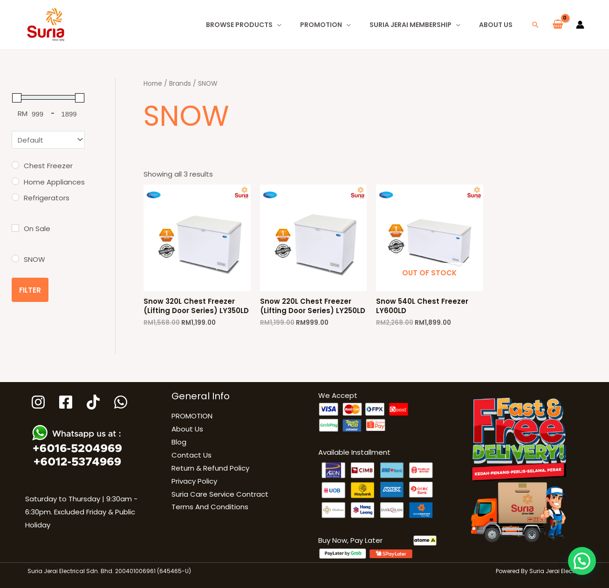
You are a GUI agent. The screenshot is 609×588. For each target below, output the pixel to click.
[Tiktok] (93, 402)
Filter (30, 290)
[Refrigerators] (15, 197)
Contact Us (191, 455)
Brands (180, 83)
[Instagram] (38, 402)
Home (153, 83)
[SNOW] (15, 258)
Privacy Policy (194, 481)
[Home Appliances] (15, 181)
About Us (496, 24)
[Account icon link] (580, 25)
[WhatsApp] (121, 402)
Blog (178, 442)
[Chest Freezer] (15, 165)
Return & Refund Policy (210, 468)
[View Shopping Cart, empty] (558, 25)
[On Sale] (15, 228)
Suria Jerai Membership (411, 24)
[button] (535, 25)
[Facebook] (66, 402)
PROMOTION (321, 24)
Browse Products (239, 24)
